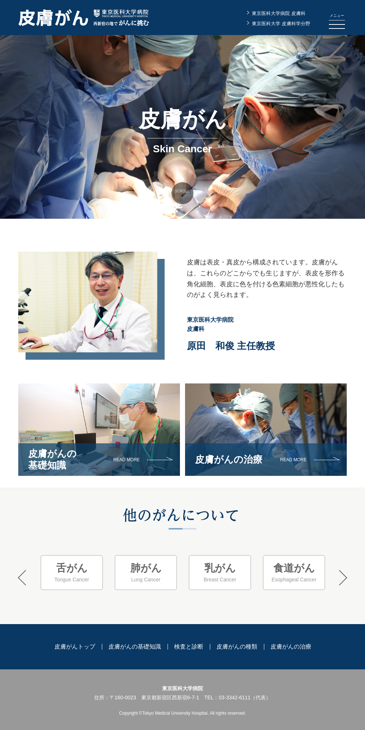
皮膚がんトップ (74, 646)
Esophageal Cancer (294, 572)
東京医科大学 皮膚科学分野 (281, 23)
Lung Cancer (145, 572)
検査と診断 (188, 646)
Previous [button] (25, 577)
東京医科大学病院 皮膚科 (279, 13)
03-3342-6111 (234, 697)
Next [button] (339, 577)
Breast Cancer (219, 572)
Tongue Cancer (71, 572)
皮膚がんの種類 (236, 646)
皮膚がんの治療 (290, 646)
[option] (72, 573)
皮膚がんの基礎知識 (134, 646)
